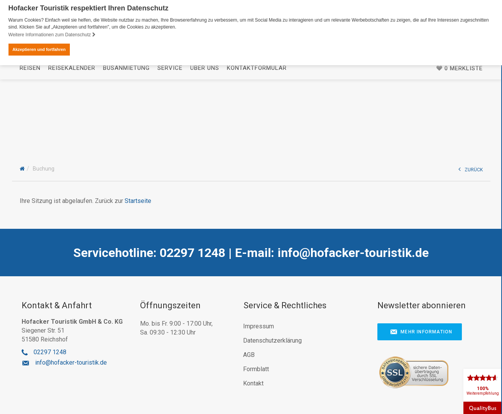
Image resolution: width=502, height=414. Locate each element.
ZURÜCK (470, 168)
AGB (249, 354)
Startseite (138, 200)
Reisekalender (71, 132)
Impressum (258, 325)
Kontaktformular (257, 132)
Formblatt (256, 368)
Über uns (204, 132)
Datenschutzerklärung (272, 339)
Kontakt (253, 382)
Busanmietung (126, 132)
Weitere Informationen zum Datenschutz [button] (52, 34)
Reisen (30, 132)
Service (170, 132)
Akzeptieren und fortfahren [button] (39, 49)
